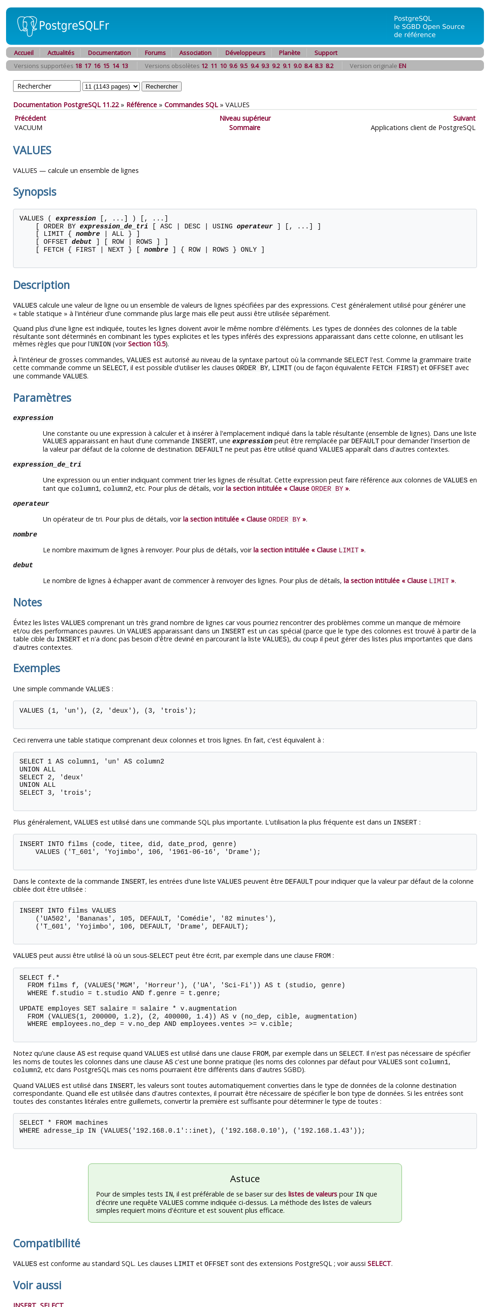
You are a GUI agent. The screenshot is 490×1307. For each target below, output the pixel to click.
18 (78, 66)
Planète (289, 52)
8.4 (308, 66)
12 (204, 66)
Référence (141, 104)
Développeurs (245, 52)
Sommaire (244, 127)
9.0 (297, 66)
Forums (155, 52)
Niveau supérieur (245, 118)
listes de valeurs (312, 1183)
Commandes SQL (191, 104)
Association (195, 52)
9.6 (233, 66)
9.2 (276, 66)
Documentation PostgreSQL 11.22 (66, 104)
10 (223, 66)
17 (87, 66)
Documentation (109, 52)
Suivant (464, 118)
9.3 (265, 66)
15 (106, 66)
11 (214, 66)
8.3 (319, 66)
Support (325, 52)
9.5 (244, 66)
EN (402, 66)
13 (125, 66)
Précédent (30, 118)
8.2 (329, 66)
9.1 (287, 66)
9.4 (255, 66)
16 (97, 66)
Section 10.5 (146, 343)
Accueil (24, 52)
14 (115, 66)
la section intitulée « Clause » (287, 484)
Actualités (61, 52)
